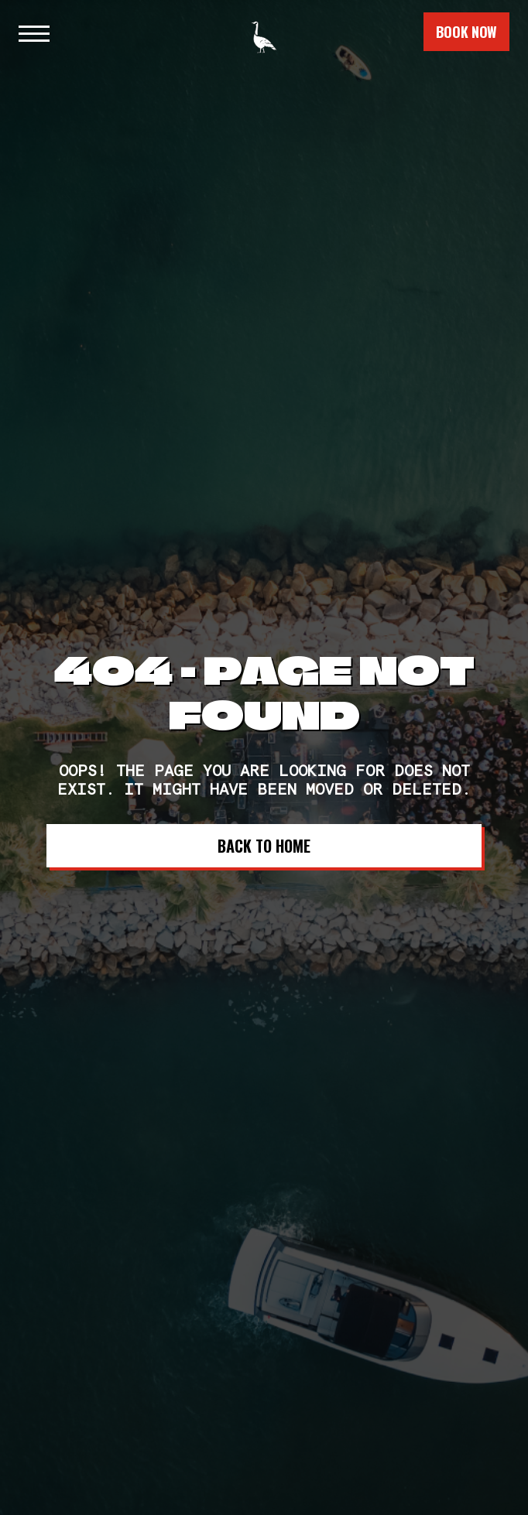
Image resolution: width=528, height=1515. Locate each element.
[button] (34, 32)
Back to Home (264, 845)
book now (466, 32)
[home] (264, 30)
